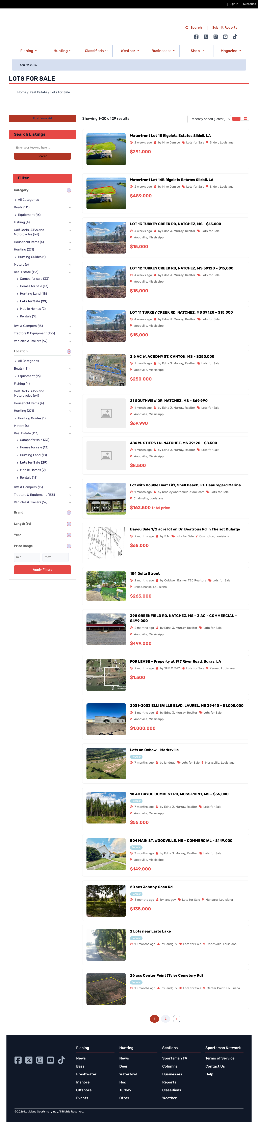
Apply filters (42, 569)
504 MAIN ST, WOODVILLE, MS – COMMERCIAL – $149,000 (181, 841)
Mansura (212, 899)
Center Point (216, 988)
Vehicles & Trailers (30, 341)
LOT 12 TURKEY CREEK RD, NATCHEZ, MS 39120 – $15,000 (181, 268)
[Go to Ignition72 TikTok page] (235, 36)
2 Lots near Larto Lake (150, 932)
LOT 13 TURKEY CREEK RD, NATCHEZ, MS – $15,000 (175, 224)
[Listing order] (209, 119)
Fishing (22, 222)
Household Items (29, 242)
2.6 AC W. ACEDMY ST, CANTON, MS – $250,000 (172, 357)
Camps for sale (34, 279)
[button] (28, 51)
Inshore (82, 1082)
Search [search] (193, 28)
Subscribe (249, 4)
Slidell (214, 142)
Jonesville (214, 944)
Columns (170, 1067)
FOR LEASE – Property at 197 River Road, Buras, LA (175, 662)
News (81, 1058)
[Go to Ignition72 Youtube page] (225, 36)
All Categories (28, 200)
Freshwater (86, 1074)
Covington (206, 536)
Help (209, 1074)
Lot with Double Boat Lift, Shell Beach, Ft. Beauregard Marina (185, 485)
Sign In (234, 4)
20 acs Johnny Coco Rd (151, 887)
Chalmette (141, 498)
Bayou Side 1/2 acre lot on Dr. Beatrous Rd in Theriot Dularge (185, 529)
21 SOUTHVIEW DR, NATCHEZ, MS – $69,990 (169, 401)
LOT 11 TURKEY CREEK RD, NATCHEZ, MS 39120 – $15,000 (181, 313)
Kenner (215, 668)
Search (42, 156)
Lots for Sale (195, 142)
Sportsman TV (174, 1058)
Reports (169, 1082)
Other (124, 1098)
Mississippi (156, 237)
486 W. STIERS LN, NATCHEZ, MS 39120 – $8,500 (173, 443)
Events (82, 1098)
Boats (21, 207)
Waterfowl (128, 1074)
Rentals (28, 316)
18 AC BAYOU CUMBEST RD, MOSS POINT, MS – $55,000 (179, 794)
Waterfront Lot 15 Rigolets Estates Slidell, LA (170, 136)
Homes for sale (34, 286)
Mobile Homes (33, 309)
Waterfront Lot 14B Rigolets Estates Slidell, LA (171, 180)
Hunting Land (33, 293)
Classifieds (171, 1090)
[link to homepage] (54, 32)
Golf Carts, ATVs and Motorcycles (29, 232)
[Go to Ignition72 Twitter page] (206, 36)
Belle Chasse (143, 587)
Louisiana (226, 142)
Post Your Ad (42, 118)
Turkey (125, 1090)
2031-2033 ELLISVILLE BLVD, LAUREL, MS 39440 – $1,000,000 (186, 706)
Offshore (84, 1090)
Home (21, 92)
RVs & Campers (28, 326)
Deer (123, 1067)
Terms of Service (219, 1058)
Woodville (140, 237)
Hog (122, 1082)
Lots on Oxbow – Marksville (154, 750)
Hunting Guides (32, 257)
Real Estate (38, 92)
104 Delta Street (145, 574)
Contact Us (215, 1067)
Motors (21, 264)
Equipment (29, 215)
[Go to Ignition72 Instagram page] (215, 36)
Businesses (172, 1074)
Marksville (212, 762)
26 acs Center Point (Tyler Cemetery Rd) (166, 976)
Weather (169, 1098)
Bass (80, 1067)
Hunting (24, 249)
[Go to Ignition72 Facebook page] (196, 36)
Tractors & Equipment (34, 333)
